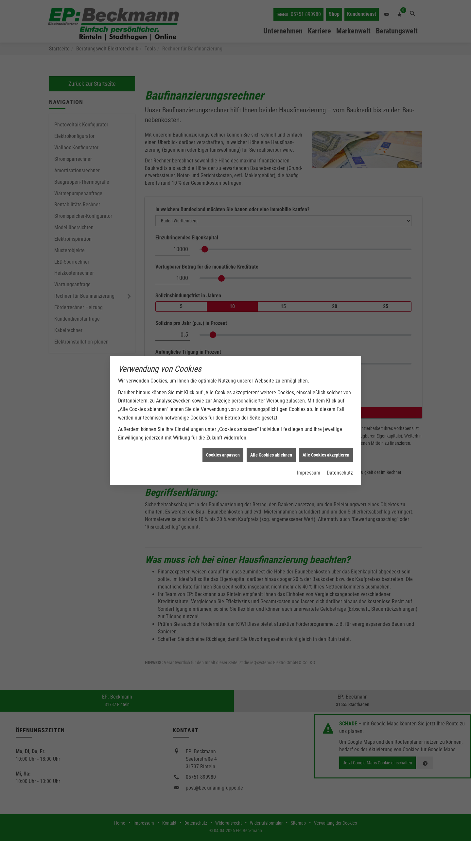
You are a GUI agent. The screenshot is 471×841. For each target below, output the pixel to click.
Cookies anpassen (223, 443)
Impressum (308, 461)
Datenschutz (340, 461)
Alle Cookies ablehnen (271, 443)
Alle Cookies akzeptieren (326, 443)
